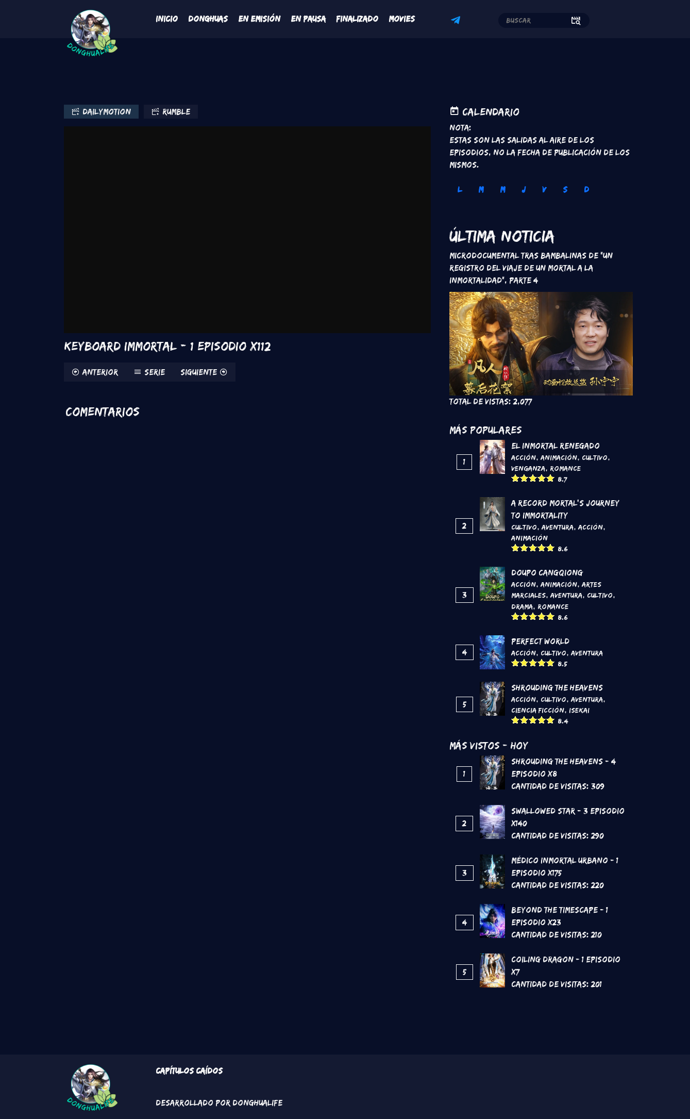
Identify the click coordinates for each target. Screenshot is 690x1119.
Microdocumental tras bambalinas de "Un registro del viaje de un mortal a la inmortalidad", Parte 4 (531, 268)
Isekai (579, 710)
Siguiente (198, 372)
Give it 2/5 (524, 478)
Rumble (176, 111)
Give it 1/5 (515, 478)
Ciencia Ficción (537, 710)
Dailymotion (106, 111)
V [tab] (544, 189)
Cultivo (595, 457)
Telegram (457, 21)
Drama (522, 606)
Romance (565, 468)
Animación (559, 457)
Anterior (100, 372)
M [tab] (480, 189)
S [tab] (565, 189)
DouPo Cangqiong (547, 572)
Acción (523, 457)
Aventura (558, 527)
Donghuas (208, 18)
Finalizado (357, 18)
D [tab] (586, 189)
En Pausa (308, 18)
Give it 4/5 (541, 478)
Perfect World (540, 641)
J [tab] (523, 189)
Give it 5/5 (550, 478)
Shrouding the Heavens (557, 687)
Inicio (167, 18)
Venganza (528, 468)
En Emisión (259, 18)
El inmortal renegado (555, 445)
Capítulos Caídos (189, 1070)
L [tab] (460, 189)
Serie (154, 372)
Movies (402, 18)
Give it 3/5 (533, 478)
